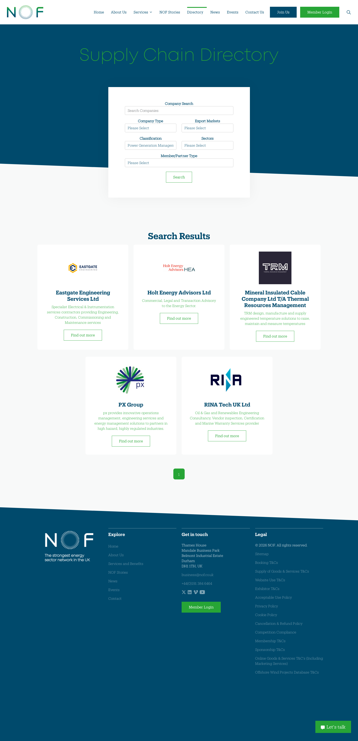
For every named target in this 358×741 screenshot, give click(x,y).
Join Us (283, 12)
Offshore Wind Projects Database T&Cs (287, 672)
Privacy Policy (266, 606)
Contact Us (254, 12)
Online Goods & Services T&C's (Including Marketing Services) (289, 660)
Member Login (319, 12)
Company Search (179, 103)
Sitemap (262, 554)
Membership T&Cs (270, 641)
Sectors (207, 138)
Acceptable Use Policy (273, 597)
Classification (151, 138)
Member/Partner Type (179, 156)
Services (141, 12)
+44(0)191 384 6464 (197, 583)
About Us (119, 12)
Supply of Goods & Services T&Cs (282, 571)
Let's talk (333, 726)
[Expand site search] (348, 12)
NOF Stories (169, 12)
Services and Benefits (125, 563)
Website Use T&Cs (270, 580)
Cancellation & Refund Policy (279, 623)
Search (179, 177)
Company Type (150, 121)
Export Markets (207, 121)
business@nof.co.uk (198, 575)
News (215, 12)
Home (99, 12)
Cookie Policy (266, 615)
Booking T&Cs (266, 562)
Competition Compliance (275, 632)
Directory (195, 12)
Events (232, 12)
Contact (115, 598)
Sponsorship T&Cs (270, 649)
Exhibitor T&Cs (267, 588)
